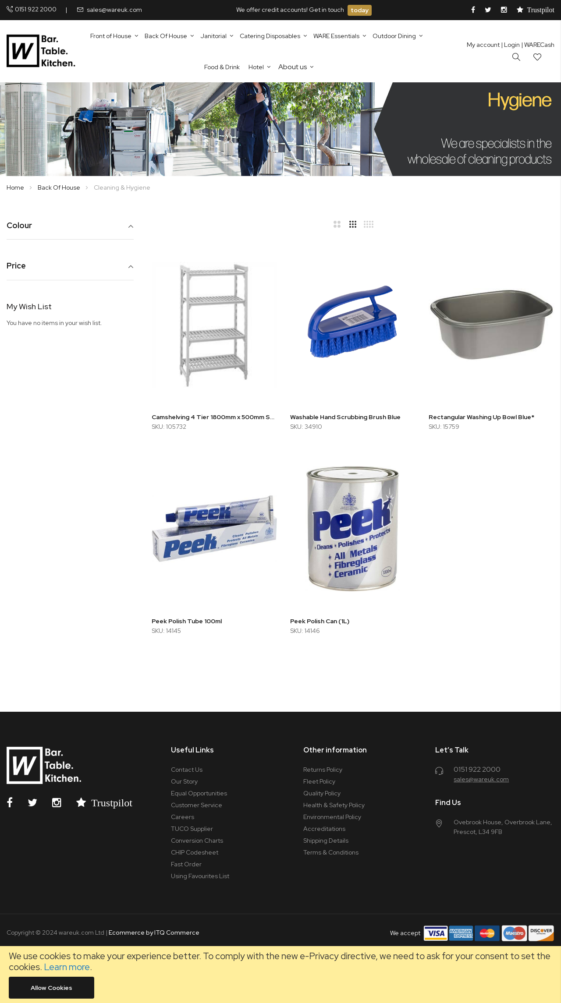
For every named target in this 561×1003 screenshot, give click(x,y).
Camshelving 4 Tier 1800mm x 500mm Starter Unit (214, 417)
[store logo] (43, 51)
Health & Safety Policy (334, 805)
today (360, 10)
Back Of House (60, 187)
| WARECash (537, 45)
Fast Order (186, 864)
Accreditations (324, 829)
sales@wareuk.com (114, 10)
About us (292, 66)
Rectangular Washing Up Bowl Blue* (481, 417)
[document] (280, 974)
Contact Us (186, 769)
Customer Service (196, 805)
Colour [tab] (19, 225)
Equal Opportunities (199, 793)
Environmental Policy (332, 817)
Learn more (67, 967)
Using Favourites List (200, 876)
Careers (182, 817)
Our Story (184, 781)
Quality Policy (322, 793)
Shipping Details (325, 840)
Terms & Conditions (331, 852)
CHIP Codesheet (194, 852)
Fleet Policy (319, 781)
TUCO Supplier (192, 829)
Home (16, 187)
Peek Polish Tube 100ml (187, 621)
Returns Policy (322, 769)
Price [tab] (16, 266)
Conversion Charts (197, 840)
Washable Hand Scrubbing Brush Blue (345, 417)
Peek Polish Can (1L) (319, 621)
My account (483, 45)
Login (510, 45)
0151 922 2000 (36, 9)
